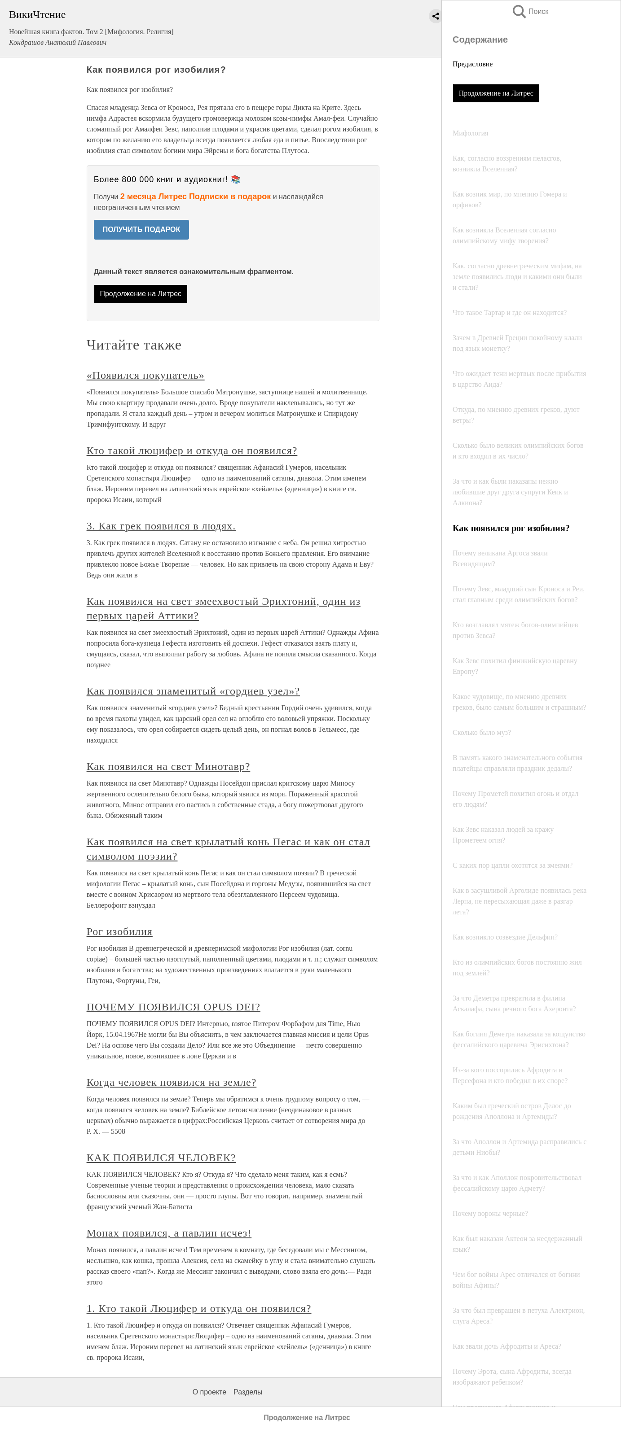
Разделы (247, 1392)
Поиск (530, 11)
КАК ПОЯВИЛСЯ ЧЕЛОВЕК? (161, 1157)
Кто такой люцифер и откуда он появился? (192, 450)
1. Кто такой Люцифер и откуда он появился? (199, 1308)
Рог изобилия (120, 931)
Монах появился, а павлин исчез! (169, 1233)
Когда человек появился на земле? (172, 1082)
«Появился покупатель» (146, 375)
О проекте (209, 1392)
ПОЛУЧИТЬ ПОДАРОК (142, 229)
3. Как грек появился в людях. (161, 526)
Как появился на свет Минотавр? (169, 766)
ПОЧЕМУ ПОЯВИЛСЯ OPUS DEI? (173, 1007)
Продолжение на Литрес (496, 93)
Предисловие (473, 64)
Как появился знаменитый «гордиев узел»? (193, 691)
